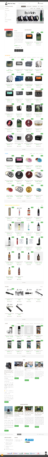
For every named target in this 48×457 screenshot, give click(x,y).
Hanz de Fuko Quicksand (38, 69)
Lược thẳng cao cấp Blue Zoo (19, 313)
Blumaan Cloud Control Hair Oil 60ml (10, 232)
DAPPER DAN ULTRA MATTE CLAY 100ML (30, 143)
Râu (5, 17)
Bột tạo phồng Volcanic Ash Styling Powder (40, 217)
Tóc (5, 12)
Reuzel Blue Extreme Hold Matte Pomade (40, 195)
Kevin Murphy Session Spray (9, 217)
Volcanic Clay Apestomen (9, 143)
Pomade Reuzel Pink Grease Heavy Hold (30, 165)
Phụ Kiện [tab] (41, 286)
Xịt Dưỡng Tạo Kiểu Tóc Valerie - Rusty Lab (40, 261)
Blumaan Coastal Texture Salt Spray (29, 232)
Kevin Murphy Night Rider (29, 84)
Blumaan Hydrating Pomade (19, 165)
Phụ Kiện (6, 21)
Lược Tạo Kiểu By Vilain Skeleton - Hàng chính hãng (12, 298)
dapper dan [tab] (41, 153)
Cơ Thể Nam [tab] (18, 323)
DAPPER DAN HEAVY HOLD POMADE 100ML (21, 180)
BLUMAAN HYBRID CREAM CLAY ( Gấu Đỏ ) (11, 128)
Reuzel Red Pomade (9, 195)
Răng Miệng (38, 8)
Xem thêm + (24, 201)
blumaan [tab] (41, 57)
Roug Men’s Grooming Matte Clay (39, 143)
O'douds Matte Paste (29, 113)
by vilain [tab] (38, 57)
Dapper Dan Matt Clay (29, 128)
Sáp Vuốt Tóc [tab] (11, 57)
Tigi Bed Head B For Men (38, 128)
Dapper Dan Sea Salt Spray (19, 276)
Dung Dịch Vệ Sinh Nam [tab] (37, 323)
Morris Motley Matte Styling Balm (29, 69)
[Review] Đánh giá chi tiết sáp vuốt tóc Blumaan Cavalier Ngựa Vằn (29, 413)
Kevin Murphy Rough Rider (19, 84)
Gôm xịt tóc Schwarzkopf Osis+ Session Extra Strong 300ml (23, 217)
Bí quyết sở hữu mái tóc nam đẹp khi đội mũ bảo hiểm (29, 368)
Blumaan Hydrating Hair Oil (19, 232)
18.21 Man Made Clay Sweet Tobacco (10, 113)
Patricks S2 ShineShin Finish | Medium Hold (11, 165)
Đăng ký (9, 0)
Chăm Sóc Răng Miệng (8, 19)
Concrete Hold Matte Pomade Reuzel (20, 195)
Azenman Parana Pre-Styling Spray (39, 232)
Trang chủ (23, 6)
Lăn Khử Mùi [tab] (31, 323)
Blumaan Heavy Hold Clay (38, 84)
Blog (42, 8)
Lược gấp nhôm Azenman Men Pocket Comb (11, 313)
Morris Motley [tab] (19, 57)
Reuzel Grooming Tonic (9, 276)
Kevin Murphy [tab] (24, 57)
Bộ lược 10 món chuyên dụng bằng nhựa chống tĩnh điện (23, 298)
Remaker (9, 69)
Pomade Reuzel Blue (38, 165)
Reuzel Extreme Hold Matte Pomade (10, 180)
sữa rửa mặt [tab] (22, 323)
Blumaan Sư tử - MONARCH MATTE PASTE (40, 113)
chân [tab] (42, 323)
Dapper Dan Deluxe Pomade (29, 180)
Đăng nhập (5, 0)
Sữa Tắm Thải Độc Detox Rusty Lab (29, 335)
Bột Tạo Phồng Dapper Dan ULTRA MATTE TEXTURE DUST (23, 261)
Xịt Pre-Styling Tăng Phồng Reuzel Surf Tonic (31, 261)
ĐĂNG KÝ (19, 434)
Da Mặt (42, 6)
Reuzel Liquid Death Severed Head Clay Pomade (31, 195)
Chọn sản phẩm (9, 72)
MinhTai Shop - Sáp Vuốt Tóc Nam (19, 440)
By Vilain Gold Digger (19, 113)
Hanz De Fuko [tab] (29, 57)
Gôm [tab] (42, 205)
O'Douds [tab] (37, 153)
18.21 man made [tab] (34, 57)
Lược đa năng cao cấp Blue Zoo (29, 298)
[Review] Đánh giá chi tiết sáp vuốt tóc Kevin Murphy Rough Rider (39, 413)
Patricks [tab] (15, 57)
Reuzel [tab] (34, 153)
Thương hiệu (6, 8)
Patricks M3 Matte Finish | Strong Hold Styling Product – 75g (24, 69)
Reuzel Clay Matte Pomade (38, 180)
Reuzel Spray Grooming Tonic (9, 261)
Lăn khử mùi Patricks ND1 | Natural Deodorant (12, 335)
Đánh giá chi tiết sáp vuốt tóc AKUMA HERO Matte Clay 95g (8, 416)
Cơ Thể (31, 8)
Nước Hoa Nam (7, 10)
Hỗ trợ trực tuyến (41, 0)
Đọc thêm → (16, 378)
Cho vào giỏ (19, 72)
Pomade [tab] (31, 153)
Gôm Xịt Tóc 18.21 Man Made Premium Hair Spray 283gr (32, 217)
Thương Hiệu (35, 6)
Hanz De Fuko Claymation (9, 84)
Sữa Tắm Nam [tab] (27, 323)
